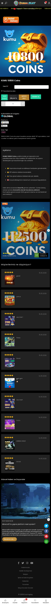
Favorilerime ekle (8, 91)
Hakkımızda (25, 567)
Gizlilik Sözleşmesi (25, 571)
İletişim (25, 574)
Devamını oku (9, 539)
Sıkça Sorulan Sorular (25, 588)
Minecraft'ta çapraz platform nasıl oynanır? (18, 524)
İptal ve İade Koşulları (25, 578)
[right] (48, 230)
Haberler (25, 581)
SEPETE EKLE (24, 97)
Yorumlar (25, 584)
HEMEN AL (35, 97)
